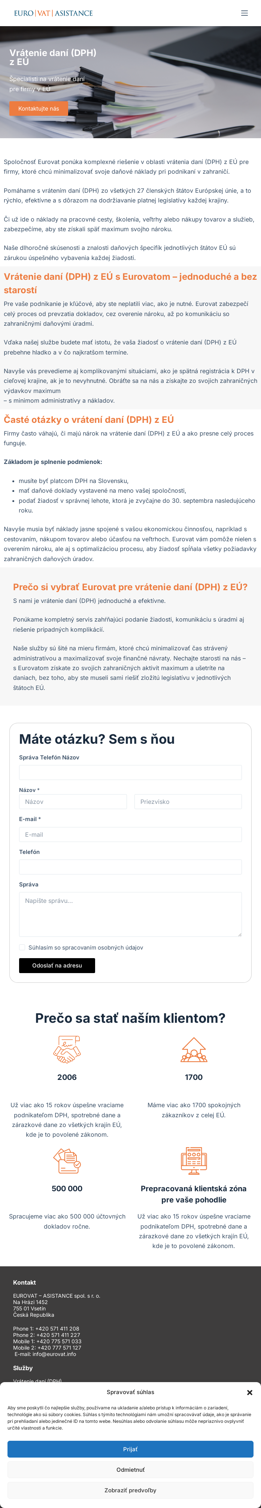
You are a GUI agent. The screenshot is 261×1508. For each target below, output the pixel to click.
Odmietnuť (130, 1469)
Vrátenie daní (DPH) (37, 1381)
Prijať (130, 1449)
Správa (29, 884)
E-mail (30, 819)
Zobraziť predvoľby (130, 1490)
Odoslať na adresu (57, 965)
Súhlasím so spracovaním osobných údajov (85, 947)
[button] (250, 1392)
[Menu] (244, 13)
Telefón (29, 851)
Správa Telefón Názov (49, 757)
